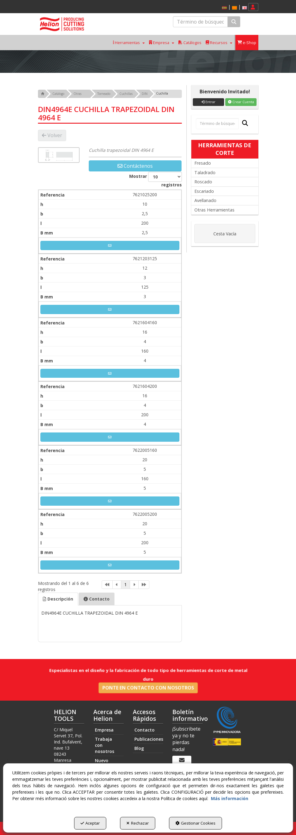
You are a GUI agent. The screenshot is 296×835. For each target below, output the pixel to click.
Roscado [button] (203, 182)
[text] (200, 21)
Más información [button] (229, 798)
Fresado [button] (202, 163)
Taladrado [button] (204, 172)
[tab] (58, 599)
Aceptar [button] (90, 823)
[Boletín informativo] (181, 760)
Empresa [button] (104, 730)
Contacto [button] (97, 599)
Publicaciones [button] (148, 739)
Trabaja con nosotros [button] (104, 745)
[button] (234, 7)
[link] (107, 584)
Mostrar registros (155, 180)
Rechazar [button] (137, 823)
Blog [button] (139, 748)
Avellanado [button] (205, 200)
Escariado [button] (204, 191)
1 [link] (125, 584)
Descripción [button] (58, 599)
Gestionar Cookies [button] (195, 823)
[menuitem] (233, 7)
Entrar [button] (208, 101)
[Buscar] (233, 22)
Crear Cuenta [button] (241, 101)
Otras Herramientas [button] (214, 210)
